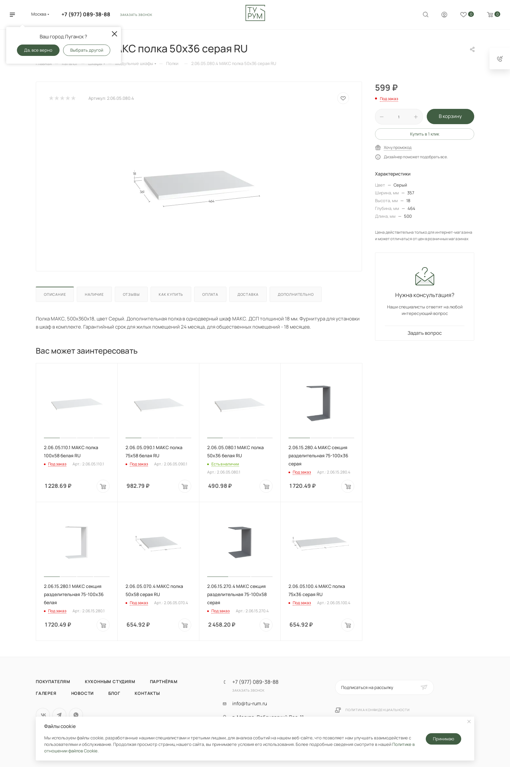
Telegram (59, 715)
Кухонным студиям (110, 681)
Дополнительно (296, 294)
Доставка (248, 294)
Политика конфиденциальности (377, 710)
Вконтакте (43, 715)
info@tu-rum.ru (249, 703)
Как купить (171, 294)
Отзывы (131, 294)
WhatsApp (76, 715)
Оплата (210, 294)
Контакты (147, 693)
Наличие (94, 294)
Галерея (46, 693)
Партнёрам (164, 681)
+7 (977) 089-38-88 (85, 14)
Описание (55, 294)
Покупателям (53, 681)
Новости (82, 693)
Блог (114, 693)
